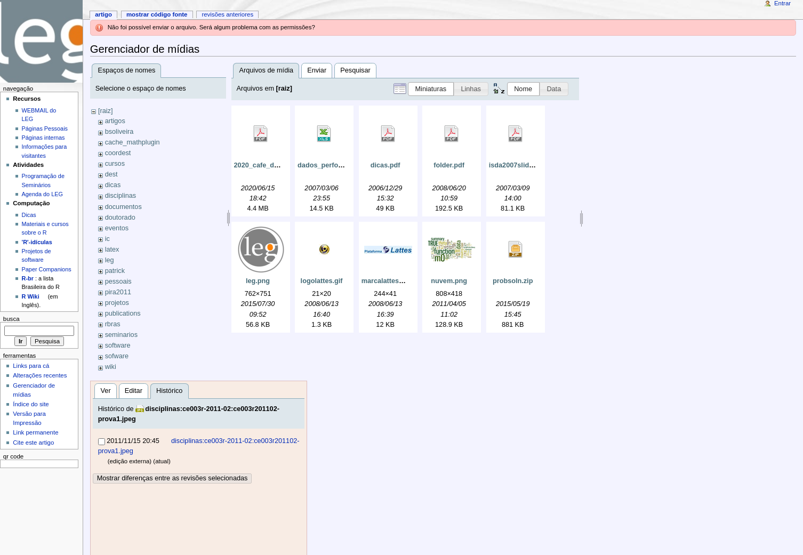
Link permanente (35, 432)
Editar (133, 391)
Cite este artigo (33, 442)
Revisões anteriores (227, 14)
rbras (113, 324)
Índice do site (31, 404)
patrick (115, 271)
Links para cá (31, 366)
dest (111, 174)
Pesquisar (355, 70)
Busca (11, 319)
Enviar (316, 70)
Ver (106, 391)
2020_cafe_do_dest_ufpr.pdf (279, 165)
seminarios (121, 335)
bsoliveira (119, 131)
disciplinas (120, 195)
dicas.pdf (385, 165)
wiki (110, 367)
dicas (113, 185)
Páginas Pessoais (45, 128)
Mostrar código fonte (157, 14)
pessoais (118, 281)
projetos (117, 303)
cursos (115, 163)
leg (109, 260)
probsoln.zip (513, 281)
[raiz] (105, 111)
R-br (28, 278)
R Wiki (30, 296)
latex (112, 249)
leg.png (258, 281)
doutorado (120, 217)
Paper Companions (46, 269)
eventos (117, 228)
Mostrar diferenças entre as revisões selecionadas (172, 478)
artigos (115, 121)
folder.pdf (448, 165)
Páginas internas (43, 137)
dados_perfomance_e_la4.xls (344, 165)
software (118, 345)
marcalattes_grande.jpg (399, 281)
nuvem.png (449, 281)
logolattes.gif (322, 281)
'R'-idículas (37, 242)
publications (123, 313)
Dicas (29, 215)
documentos (123, 207)
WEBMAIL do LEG (39, 114)
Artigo (103, 14)
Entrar (782, 3)
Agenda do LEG (42, 194)
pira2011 (118, 292)
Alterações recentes (40, 375)
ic (107, 239)
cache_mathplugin (132, 142)
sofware (117, 356)
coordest (118, 153)
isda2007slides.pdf (519, 165)
